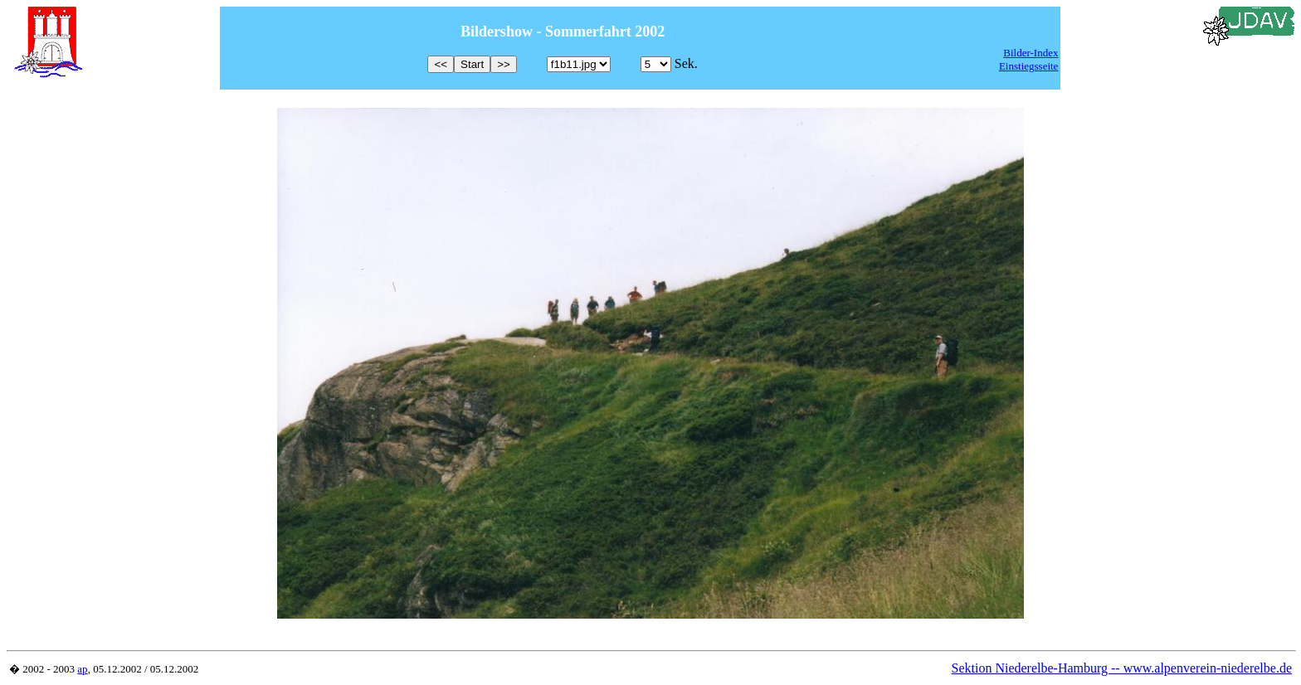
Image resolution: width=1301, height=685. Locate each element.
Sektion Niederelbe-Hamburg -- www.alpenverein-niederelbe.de (1122, 668)
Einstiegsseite (1029, 66)
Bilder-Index (1030, 52)
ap (82, 669)
